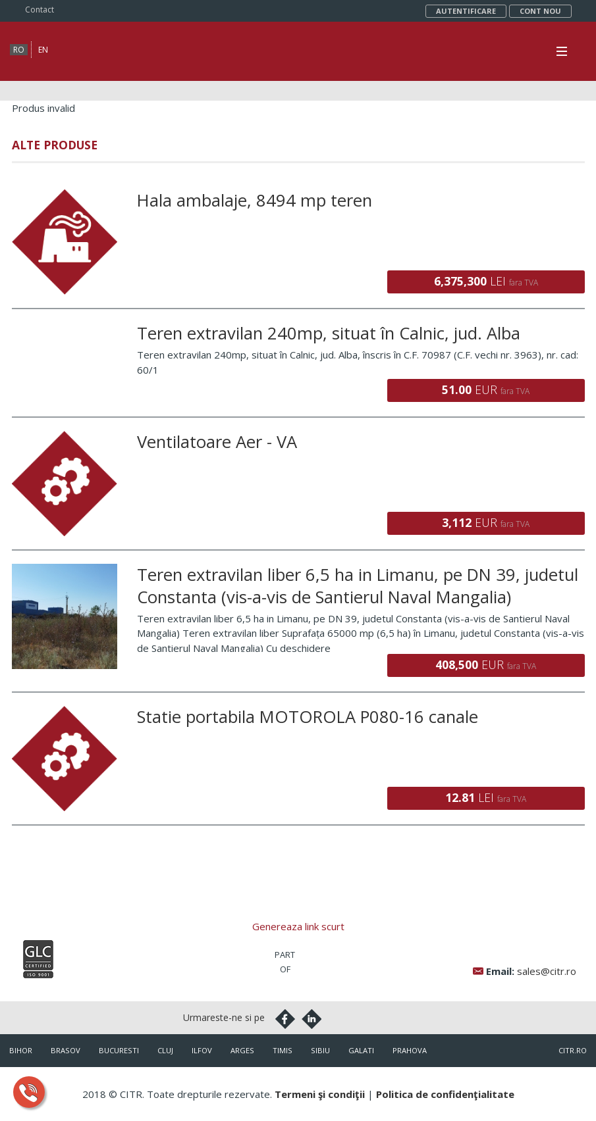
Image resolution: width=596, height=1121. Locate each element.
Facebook (285, 1019)
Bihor (20, 1050)
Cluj (165, 1050)
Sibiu (320, 1050)
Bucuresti (119, 1050)
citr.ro (572, 1050)
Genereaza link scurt (298, 926)
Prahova (410, 1050)
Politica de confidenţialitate (445, 1094)
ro (18, 49)
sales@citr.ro (546, 971)
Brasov (65, 1050)
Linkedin (311, 1019)
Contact (39, 9)
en (43, 49)
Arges (242, 1050)
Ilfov (202, 1050)
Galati (361, 1050)
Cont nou (540, 11)
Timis (282, 1050)
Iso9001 (38, 959)
